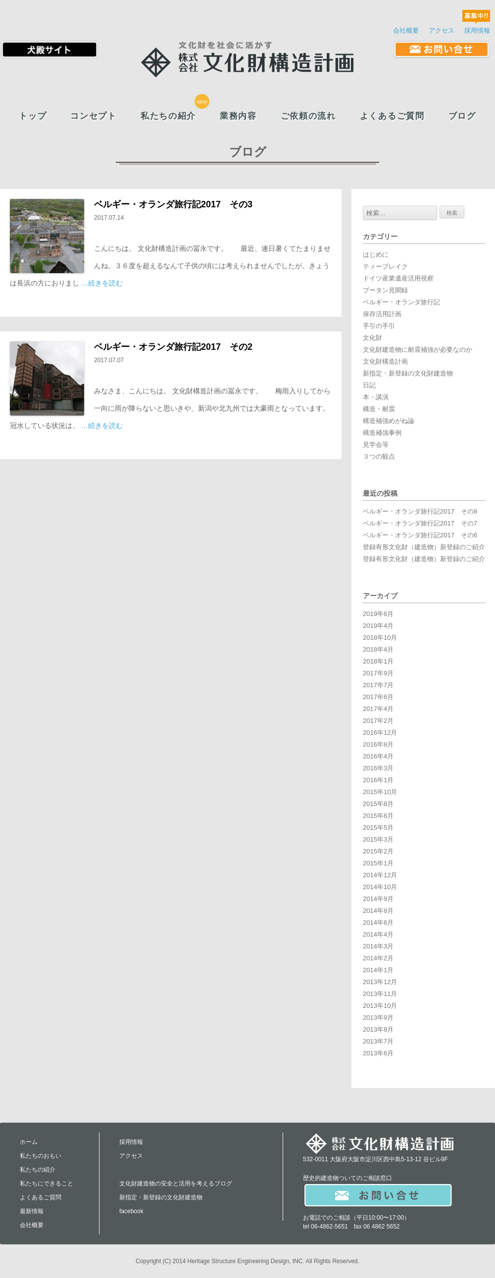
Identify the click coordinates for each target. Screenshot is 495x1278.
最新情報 (32, 1211)
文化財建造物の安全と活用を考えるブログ (175, 1183)
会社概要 (406, 30)
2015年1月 (378, 863)
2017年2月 (378, 720)
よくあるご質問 (392, 116)
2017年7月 (378, 685)
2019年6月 (378, 613)
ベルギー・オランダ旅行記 (401, 302)
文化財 (372, 337)
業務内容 (238, 116)
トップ (33, 116)
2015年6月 (378, 815)
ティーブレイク (385, 266)
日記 (369, 385)
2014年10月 (380, 887)
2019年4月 (378, 625)
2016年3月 (378, 768)
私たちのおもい (40, 1155)
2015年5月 (378, 827)
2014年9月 (378, 898)
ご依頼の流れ (308, 116)
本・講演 (376, 397)
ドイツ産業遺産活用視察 (398, 278)
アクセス (441, 30)
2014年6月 (378, 922)
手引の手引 (379, 326)
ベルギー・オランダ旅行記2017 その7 (420, 523)
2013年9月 (378, 1017)
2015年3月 (378, 839)
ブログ (462, 116)
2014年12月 (380, 875)
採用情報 (477, 30)
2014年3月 (378, 946)
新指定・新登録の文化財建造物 (408, 373)
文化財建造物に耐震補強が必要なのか (417, 349)
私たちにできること (46, 1183)
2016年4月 (378, 756)
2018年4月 (378, 649)
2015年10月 (380, 792)
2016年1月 (378, 780)
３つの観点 (379, 456)
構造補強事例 (382, 432)
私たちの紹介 (168, 116)
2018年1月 (378, 661)
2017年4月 (378, 708)
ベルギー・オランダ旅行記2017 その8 (420, 511)
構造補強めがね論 (388, 421)
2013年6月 (378, 1053)
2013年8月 (378, 1029)
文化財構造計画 (385, 361)
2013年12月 (380, 982)
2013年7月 (378, 1041)
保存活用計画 (382, 314)
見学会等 (376, 444)
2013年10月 (380, 1005)
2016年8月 (378, 744)
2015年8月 (378, 803)
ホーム (29, 1141)
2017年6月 (378, 697)
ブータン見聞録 (385, 290)
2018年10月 (380, 637)
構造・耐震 (379, 409)
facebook (131, 1211)
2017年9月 (378, 673)
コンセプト (93, 116)
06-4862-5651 (329, 1226)
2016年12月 (380, 732)
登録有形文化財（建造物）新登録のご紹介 (424, 547)
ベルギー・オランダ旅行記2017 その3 (173, 204)
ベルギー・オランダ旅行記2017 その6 (420, 535)
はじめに (376, 254)
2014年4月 (378, 934)
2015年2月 (378, 851)
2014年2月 (378, 958)
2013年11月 (380, 993)
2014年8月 (378, 910)
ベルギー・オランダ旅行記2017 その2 (173, 347)
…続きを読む (102, 283)
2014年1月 (378, 970)
